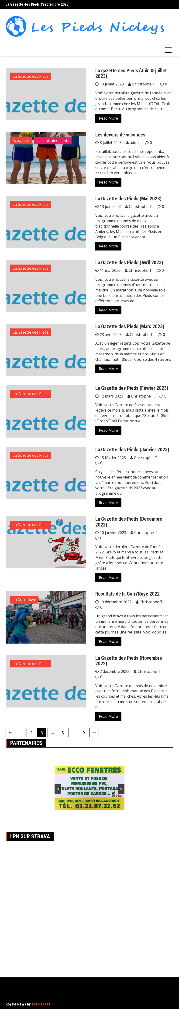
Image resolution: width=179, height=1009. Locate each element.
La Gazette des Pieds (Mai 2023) (128, 199)
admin (135, 142)
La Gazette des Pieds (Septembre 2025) (37, 4)
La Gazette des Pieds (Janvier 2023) (132, 450)
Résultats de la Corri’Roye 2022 (127, 594)
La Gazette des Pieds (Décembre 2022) (128, 521)
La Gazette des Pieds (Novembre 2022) (128, 661)
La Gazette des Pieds (30, 76)
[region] (89, 788)
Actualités (21, 140)
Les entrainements (52, 140)
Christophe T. (144, 84)
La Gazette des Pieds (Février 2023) (131, 388)
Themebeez (41, 1004)
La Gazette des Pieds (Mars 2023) (129, 326)
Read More (108, 118)
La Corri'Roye (24, 599)
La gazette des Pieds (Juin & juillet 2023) (131, 73)
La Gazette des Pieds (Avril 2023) (129, 262)
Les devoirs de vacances (120, 135)
